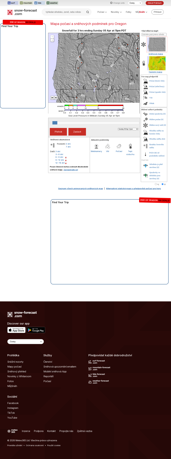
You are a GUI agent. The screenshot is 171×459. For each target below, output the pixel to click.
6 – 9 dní (59, 157)
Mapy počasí (14, 366)
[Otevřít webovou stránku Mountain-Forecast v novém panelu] (26, 3)
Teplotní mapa (155, 72)
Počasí (102, 12)
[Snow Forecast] (22, 12)
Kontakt (51, 431)
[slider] (54, 122)
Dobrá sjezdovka (156, 114)
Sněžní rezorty (15, 361)
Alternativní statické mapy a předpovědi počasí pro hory (133, 188)
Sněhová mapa (156, 54)
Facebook (13, 403)
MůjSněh (12, 386)
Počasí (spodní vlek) (157, 92)
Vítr (107, 151)
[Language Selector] (25, 341)
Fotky (128, 12)
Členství (47, 361)
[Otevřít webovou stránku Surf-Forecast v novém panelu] (12, 3)
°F (165, 184)
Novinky (116, 12)
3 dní (68, 144)
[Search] (88, 12)
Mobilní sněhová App (55, 371)
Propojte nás (66, 431)
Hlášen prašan (154, 119)
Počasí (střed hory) (156, 86)
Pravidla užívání (14, 445)
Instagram (12, 407)
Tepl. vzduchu (130, 152)
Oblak (151, 103)
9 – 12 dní (59, 160)
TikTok (11, 412)
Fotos (10, 381)
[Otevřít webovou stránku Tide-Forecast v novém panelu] (39, 3)
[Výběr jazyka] (135, 3)
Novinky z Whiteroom (19, 376)
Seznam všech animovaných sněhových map (80, 188)
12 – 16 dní (60, 163)
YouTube (12, 417)
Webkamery (96, 151)
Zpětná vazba (84, 431)
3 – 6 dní (59, 154)
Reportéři (48, 376)
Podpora (38, 431)
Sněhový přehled (16, 371)
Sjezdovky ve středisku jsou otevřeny (154, 175)
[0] (164, 114)
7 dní (68, 146)
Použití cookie (54, 445)
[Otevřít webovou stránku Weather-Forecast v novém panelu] (52, 3)
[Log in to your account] (157, 12)
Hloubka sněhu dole (157, 139)
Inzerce (26, 431)
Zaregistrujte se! (71, 170)
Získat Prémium (155, 3)
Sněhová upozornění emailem (59, 366)
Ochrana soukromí (35, 445)
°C (158, 184)
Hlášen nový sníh (156, 125)
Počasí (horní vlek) (156, 81)
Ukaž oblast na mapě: (150, 31)
